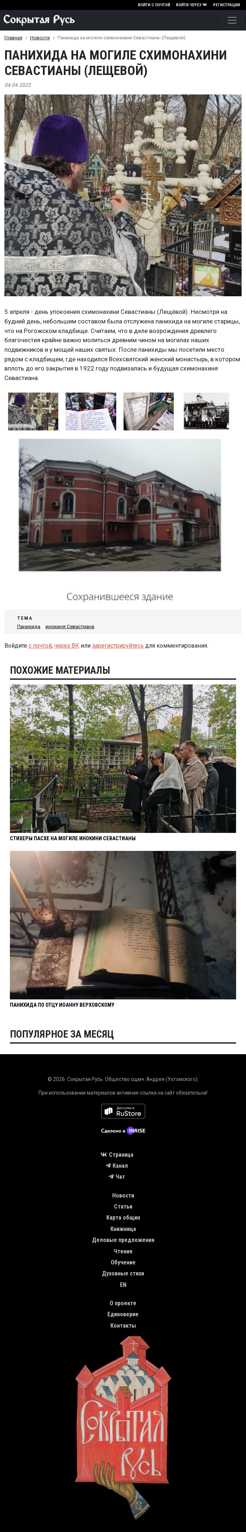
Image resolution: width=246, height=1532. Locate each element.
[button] (33, 411)
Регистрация (226, 5)
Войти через (191, 5)
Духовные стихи (123, 1273)
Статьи (123, 1206)
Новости (40, 37)
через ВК (66, 645)
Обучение (123, 1262)
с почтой (40, 645)
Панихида (28, 626)
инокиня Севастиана (69, 626)
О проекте (123, 1303)
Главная (13, 37)
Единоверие (123, 1314)
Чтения (123, 1251)
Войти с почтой (154, 5)
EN (123, 1284)
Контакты (123, 1325)
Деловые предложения (123, 1239)
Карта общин (123, 1217)
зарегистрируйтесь (118, 645)
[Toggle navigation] (232, 20)
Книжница (123, 1228)
